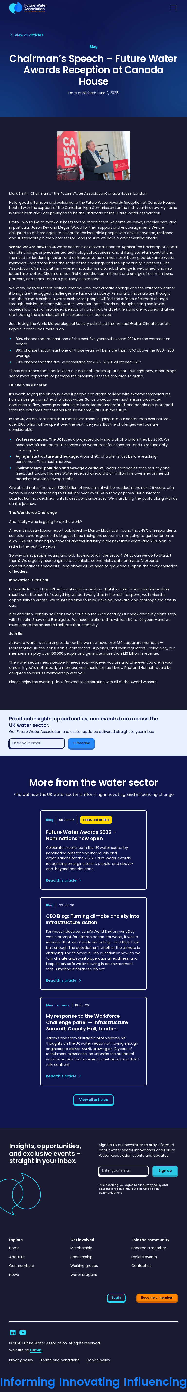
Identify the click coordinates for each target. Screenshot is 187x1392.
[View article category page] (93, 47)
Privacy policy (21, 1360)
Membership (81, 1247)
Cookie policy (98, 1360)
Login (116, 1298)
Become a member (148, 1247)
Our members (21, 1265)
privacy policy (152, 1185)
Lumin (35, 1350)
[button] (173, 8)
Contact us (141, 1265)
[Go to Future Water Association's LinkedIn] (12, 1332)
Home (14, 1247)
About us (17, 1256)
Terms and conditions (59, 1360)
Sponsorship (81, 1256)
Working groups (84, 1265)
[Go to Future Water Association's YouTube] (22, 1332)
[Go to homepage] (28, 8)
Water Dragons (83, 1274)
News (14, 1274)
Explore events (144, 1256)
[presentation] (136, 1204)
